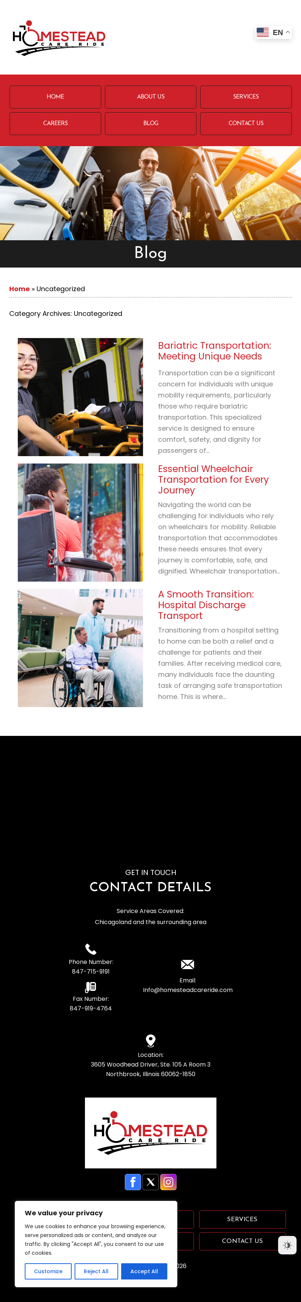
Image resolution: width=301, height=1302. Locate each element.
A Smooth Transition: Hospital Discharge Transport (206, 605)
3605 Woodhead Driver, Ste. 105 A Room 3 (150, 1069)
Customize (48, 1271)
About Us (150, 97)
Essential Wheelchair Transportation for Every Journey (213, 480)
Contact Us (246, 124)
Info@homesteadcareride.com (188, 990)
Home (55, 97)
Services (246, 97)
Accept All (144, 1271)
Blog (150, 124)
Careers (55, 124)
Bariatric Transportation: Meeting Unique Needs (214, 351)
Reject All (96, 1271)
